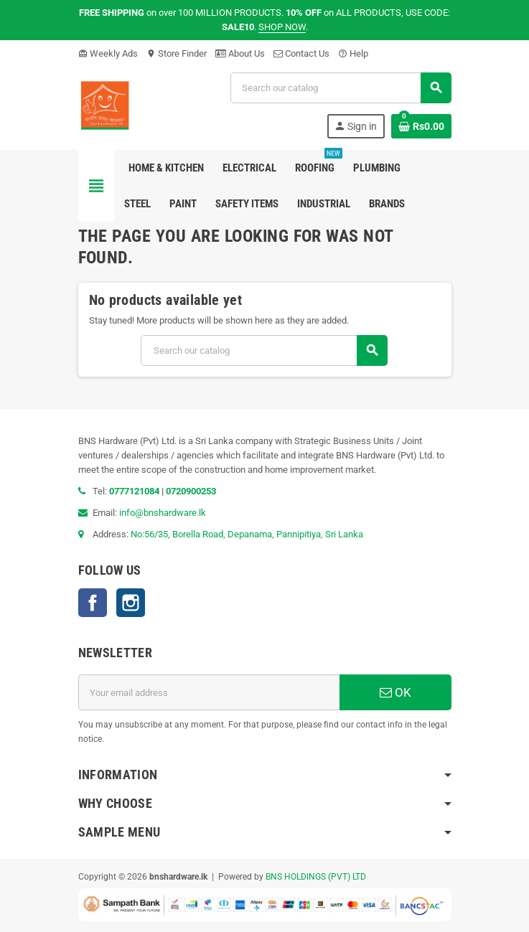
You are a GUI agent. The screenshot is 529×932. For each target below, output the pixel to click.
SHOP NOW (282, 27)
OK (395, 692)
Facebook (92, 602)
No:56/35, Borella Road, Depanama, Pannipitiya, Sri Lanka (247, 534)
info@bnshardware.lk (162, 512)
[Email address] (209, 692)
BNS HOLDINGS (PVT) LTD (316, 877)
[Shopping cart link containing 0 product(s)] (421, 126)
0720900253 (191, 491)
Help (353, 53)
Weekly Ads (108, 53)
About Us (240, 53)
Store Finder (176, 53)
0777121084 (135, 491)
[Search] (340, 87)
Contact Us (301, 53)
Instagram (130, 602)
